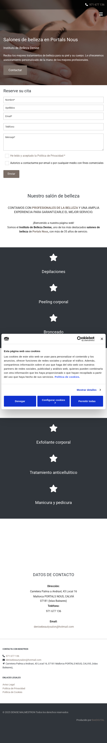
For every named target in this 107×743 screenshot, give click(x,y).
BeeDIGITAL (98, 724)
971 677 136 (96, 4)
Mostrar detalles (87, 389)
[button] (15, 70)
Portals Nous (40, 231)
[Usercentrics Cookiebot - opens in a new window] (79, 338)
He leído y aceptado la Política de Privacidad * (37, 155)
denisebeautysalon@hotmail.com (54, 626)
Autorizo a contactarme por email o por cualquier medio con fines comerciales (56, 163)
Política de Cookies (12, 696)
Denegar (20, 401)
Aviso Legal (9, 688)
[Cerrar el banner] (102, 339)
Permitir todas (87, 401)
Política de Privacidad (14, 692)
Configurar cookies (53, 401)
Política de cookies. (67, 376)
